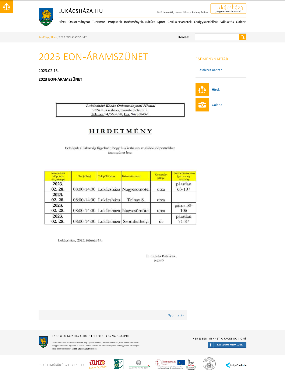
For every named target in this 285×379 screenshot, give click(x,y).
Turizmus (99, 22)
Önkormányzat (79, 22)
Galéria (241, 22)
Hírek (62, 22)
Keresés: (184, 37)
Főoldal (71, 17)
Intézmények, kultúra (139, 22)
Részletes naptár (210, 70)
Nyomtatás (176, 315)
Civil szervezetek (180, 22)
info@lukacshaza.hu (69, 336)
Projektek (115, 22)
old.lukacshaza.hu (82, 349)
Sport (161, 22)
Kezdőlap (44, 37)
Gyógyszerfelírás (206, 22)
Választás (227, 22)
